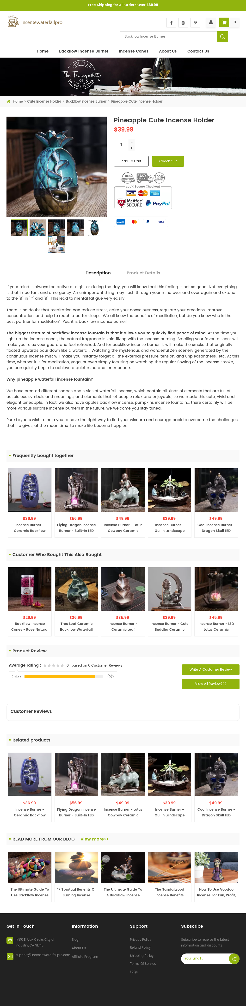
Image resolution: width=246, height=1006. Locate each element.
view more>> (95, 839)
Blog (75, 937)
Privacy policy (140, 937)
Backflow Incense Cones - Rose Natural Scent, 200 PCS (30, 627)
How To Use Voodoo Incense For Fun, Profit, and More (216, 892)
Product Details (143, 273)
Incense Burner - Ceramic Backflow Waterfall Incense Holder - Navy (30, 528)
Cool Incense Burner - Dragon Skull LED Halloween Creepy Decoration (216, 528)
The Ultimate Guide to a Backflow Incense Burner (123, 892)
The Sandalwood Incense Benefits (169, 892)
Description (98, 273)
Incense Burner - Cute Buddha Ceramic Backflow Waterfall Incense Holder (170, 627)
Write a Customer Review (211, 669)
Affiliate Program (85, 954)
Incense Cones (133, 51)
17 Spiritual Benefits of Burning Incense (76, 892)
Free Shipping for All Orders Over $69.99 (123, 5)
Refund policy (140, 945)
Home (43, 51)
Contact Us (198, 51)
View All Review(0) (211, 684)
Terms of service (143, 961)
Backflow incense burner (83, 51)
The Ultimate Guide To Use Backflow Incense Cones (30, 892)
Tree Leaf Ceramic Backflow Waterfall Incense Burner (76, 627)
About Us (168, 51)
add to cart (131, 161)
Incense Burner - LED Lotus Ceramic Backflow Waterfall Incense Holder (216, 627)
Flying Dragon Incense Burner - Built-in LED (76, 528)
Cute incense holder (44, 101)
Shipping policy (142, 953)
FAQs (134, 970)
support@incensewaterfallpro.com (43, 953)
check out (168, 161)
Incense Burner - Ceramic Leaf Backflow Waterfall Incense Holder (123, 627)
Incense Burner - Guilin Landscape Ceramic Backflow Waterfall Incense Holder (169, 528)
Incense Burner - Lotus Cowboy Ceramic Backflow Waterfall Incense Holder (123, 528)
